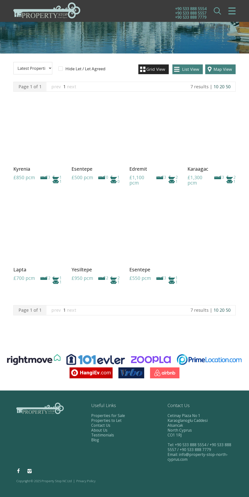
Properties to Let (106, 420)
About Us (99, 430)
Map (222, 69)
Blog (95, 440)
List (190, 69)
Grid (155, 69)
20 (222, 86)
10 (215, 86)
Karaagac (197, 169)
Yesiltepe (81, 269)
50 (228, 86)
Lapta (19, 269)
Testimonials (102, 435)
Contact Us (100, 425)
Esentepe (81, 169)
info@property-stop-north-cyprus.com (198, 457)
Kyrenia (21, 169)
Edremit (138, 169)
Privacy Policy (86, 481)
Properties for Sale (108, 415)
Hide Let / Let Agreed (85, 68)
